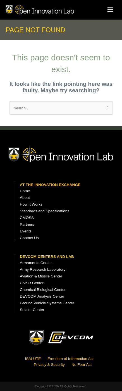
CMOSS (27, 218)
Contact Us (29, 238)
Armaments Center (36, 263)
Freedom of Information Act (70, 359)
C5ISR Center (32, 283)
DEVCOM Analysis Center (42, 296)
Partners (27, 224)
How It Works (31, 204)
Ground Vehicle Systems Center (47, 303)
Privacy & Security (49, 364)
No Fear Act (81, 364)
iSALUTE (33, 359)
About (25, 198)
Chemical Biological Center (43, 290)
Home (25, 191)
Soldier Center (32, 310)
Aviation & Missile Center (41, 276)
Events (26, 231)
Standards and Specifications (44, 211)
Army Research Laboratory (42, 269)
